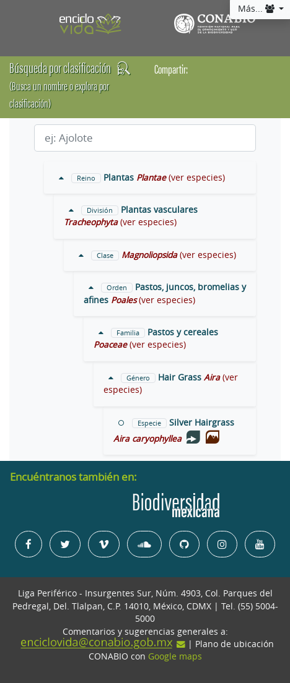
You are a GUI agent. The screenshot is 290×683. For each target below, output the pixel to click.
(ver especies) (197, 177)
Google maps (175, 656)
